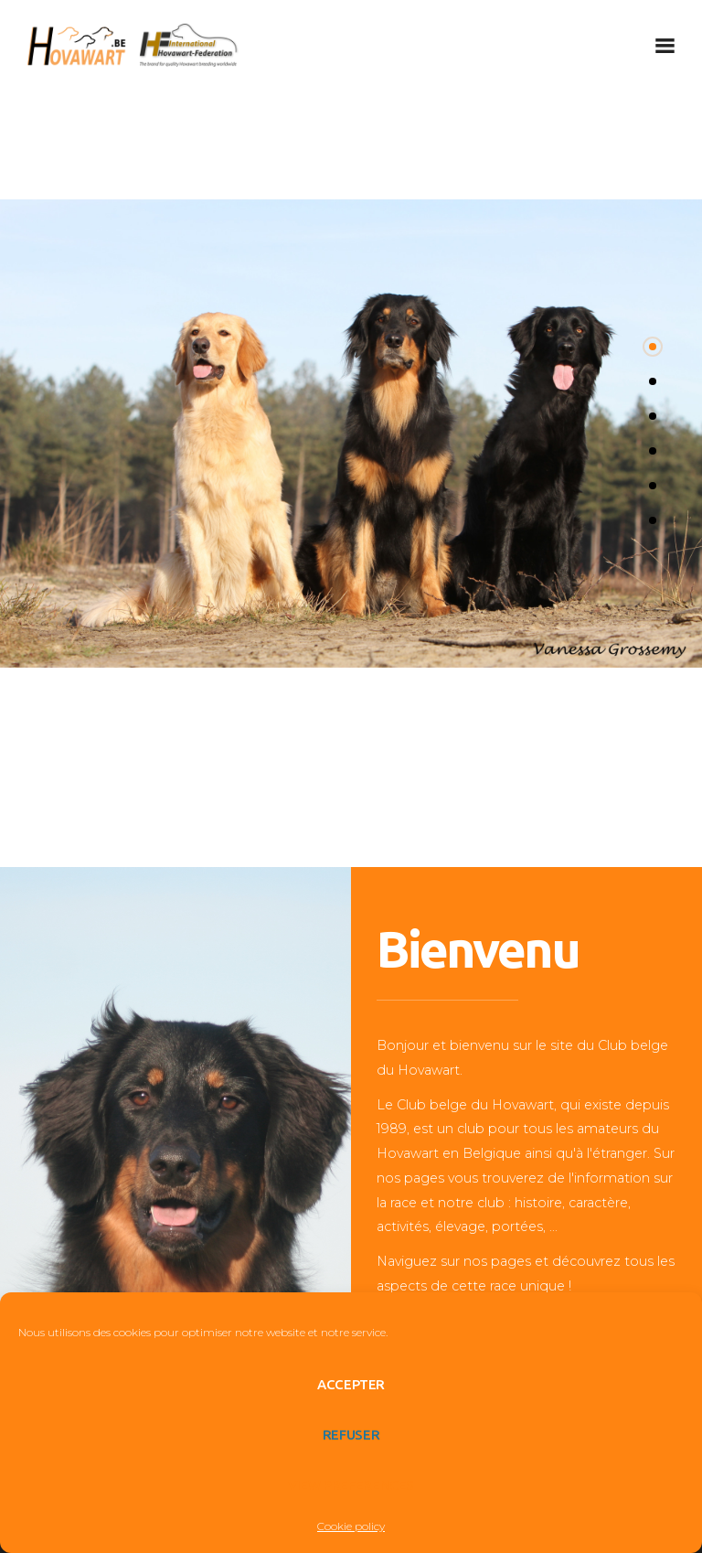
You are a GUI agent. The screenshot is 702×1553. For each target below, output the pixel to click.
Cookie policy (351, 1526)
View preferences (351, 1485)
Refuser (351, 1434)
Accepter (351, 1384)
